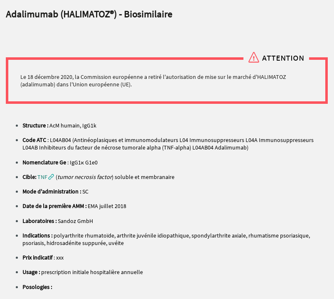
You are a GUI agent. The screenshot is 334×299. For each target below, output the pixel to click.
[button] (45, 177)
